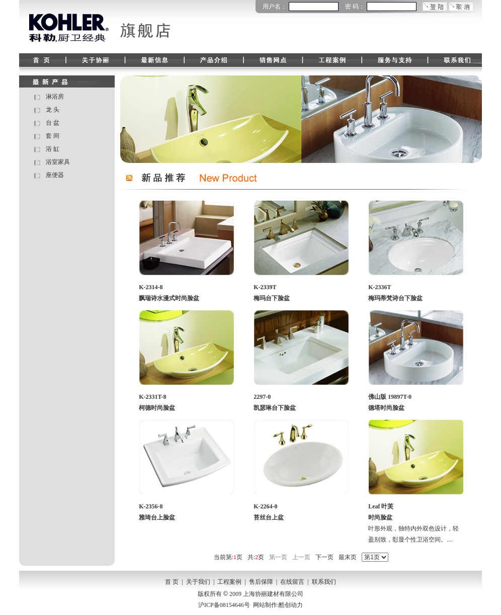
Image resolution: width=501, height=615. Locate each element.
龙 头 (52, 109)
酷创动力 (291, 604)
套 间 (52, 135)
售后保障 (261, 581)
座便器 (55, 175)
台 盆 (52, 122)
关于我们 (198, 581)
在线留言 (292, 581)
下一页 (324, 557)
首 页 (172, 581)
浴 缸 (52, 148)
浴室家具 (58, 161)
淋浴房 (55, 96)
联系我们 (324, 581)
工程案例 (229, 581)
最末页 (348, 557)
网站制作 (265, 604)
